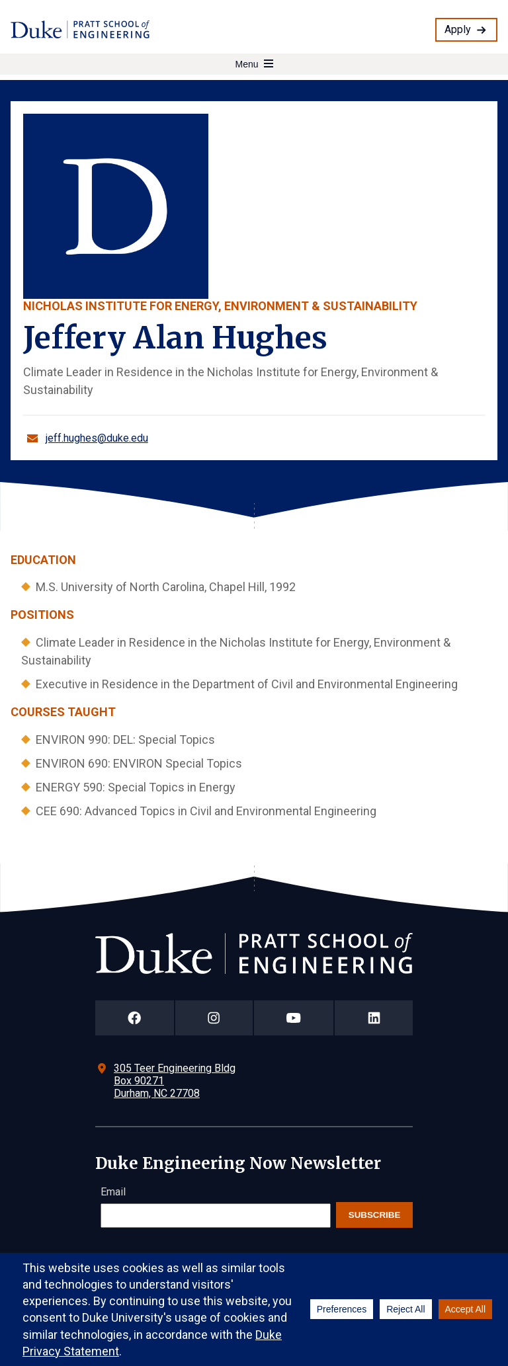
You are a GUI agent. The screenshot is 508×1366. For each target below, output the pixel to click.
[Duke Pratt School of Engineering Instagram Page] (214, 1017)
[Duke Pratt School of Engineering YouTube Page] (294, 1017)
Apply (457, 29)
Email (113, 1191)
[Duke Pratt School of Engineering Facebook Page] (134, 1017)
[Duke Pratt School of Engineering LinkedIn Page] (374, 1017)
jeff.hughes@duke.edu (97, 438)
